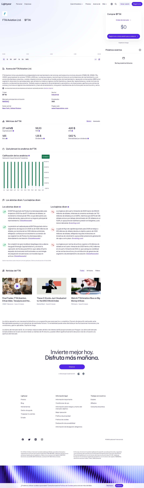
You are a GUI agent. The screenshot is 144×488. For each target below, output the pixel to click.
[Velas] (99, 59)
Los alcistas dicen (11, 206)
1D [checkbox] (4, 59)
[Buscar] (116, 4)
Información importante (64, 399)
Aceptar (119, 485)
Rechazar (110, 485)
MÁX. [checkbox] (27, 59)
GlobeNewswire (26, 221)
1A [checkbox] (19, 59)
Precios (88, 4)
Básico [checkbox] (89, 121)
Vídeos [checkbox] (97, 271)
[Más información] (140, 50)
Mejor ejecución (61, 412)
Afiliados (94, 403)
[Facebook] (23, 439)
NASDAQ (5, 101)
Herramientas (25, 407)
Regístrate (137, 4)
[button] (27, 92)
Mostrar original (48, 88)
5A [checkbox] (23, 59)
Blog (22, 403)
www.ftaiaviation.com (60, 108)
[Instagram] (42, 439)
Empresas (27, 4)
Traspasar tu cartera (28, 414)
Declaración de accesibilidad (65, 423)
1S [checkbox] (7, 59)
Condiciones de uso (62, 403)
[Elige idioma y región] (112, 4)
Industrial (55, 95)
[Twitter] (29, 439)
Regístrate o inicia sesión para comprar (123, 36)
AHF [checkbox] (15, 59)
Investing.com (74, 223)
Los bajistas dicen (60, 206)
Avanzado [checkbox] (96, 121)
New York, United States (11, 108)
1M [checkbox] (11, 59)
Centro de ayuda (26, 410)
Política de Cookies (66, 485)
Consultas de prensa (98, 407)
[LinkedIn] (36, 439)
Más (104, 4)
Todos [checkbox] (82, 271)
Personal (19, 4)
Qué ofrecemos (76, 4)
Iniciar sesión (124, 4)
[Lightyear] (7, 4)
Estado (23, 418)
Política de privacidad (63, 416)
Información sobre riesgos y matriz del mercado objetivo (69, 408)
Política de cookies (62, 420)
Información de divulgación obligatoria (69, 427)
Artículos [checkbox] (90, 271)
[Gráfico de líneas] (95, 59)
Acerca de (96, 4)
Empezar (72, 367)
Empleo (93, 399)
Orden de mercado (123, 20)
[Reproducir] (17, 286)
